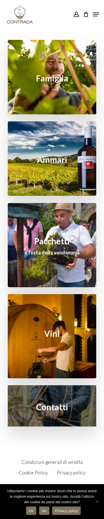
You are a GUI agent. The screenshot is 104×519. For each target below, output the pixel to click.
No (44, 511)
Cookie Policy (33, 473)
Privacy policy (71, 473)
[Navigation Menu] (96, 14)
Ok (31, 511)
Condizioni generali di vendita (52, 462)
